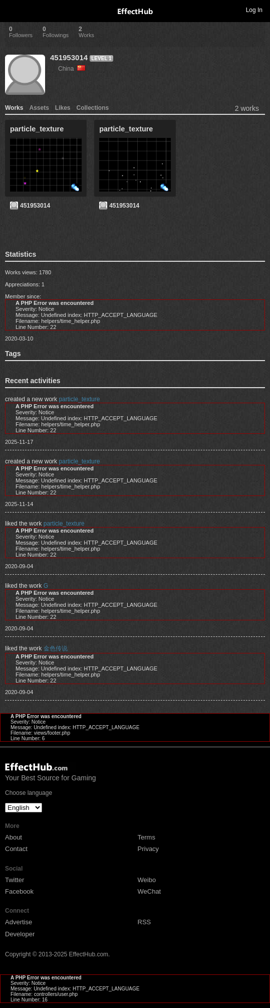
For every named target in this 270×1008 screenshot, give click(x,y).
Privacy (148, 849)
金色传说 (56, 648)
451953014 (69, 57)
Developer (20, 934)
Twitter (14, 880)
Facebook (19, 891)
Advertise (18, 922)
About (13, 837)
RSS (144, 922)
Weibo (147, 880)
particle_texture (79, 399)
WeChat (149, 891)
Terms (146, 837)
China (71, 68)
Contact (16, 849)
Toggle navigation (12, 9)
